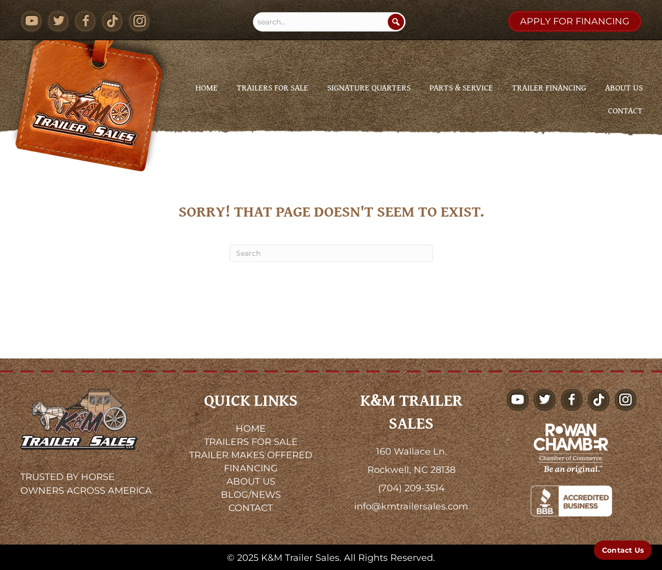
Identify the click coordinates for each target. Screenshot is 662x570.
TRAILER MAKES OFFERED (250, 455)
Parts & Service (461, 87)
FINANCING (251, 468)
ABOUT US (250, 481)
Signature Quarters (369, 87)
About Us (624, 87)
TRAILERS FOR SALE (251, 441)
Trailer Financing (549, 87)
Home (206, 87)
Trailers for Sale (272, 87)
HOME (251, 428)
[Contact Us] (623, 550)
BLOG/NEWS (251, 494)
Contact (625, 110)
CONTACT (250, 508)
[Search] (396, 22)
